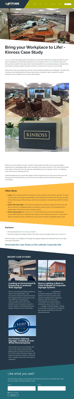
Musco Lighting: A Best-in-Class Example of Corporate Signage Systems (52, 285)
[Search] (67, 4)
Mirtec (32, 212)
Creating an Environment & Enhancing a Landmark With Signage (21, 285)
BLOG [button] (46, 4)
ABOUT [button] (41, 4)
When (40, 291)
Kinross (7, 60)
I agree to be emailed (13, 392)
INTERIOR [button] (28, 4)
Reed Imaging (25, 232)
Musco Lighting (47, 291)
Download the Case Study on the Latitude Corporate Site (33, 244)
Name (9, 384)
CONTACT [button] (60, 4)
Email (39, 384)
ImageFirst (62, 234)
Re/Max (50, 62)
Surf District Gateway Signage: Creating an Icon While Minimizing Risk (21, 340)
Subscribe (13, 395)
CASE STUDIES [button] (53, 4)
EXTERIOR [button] (35, 4)
